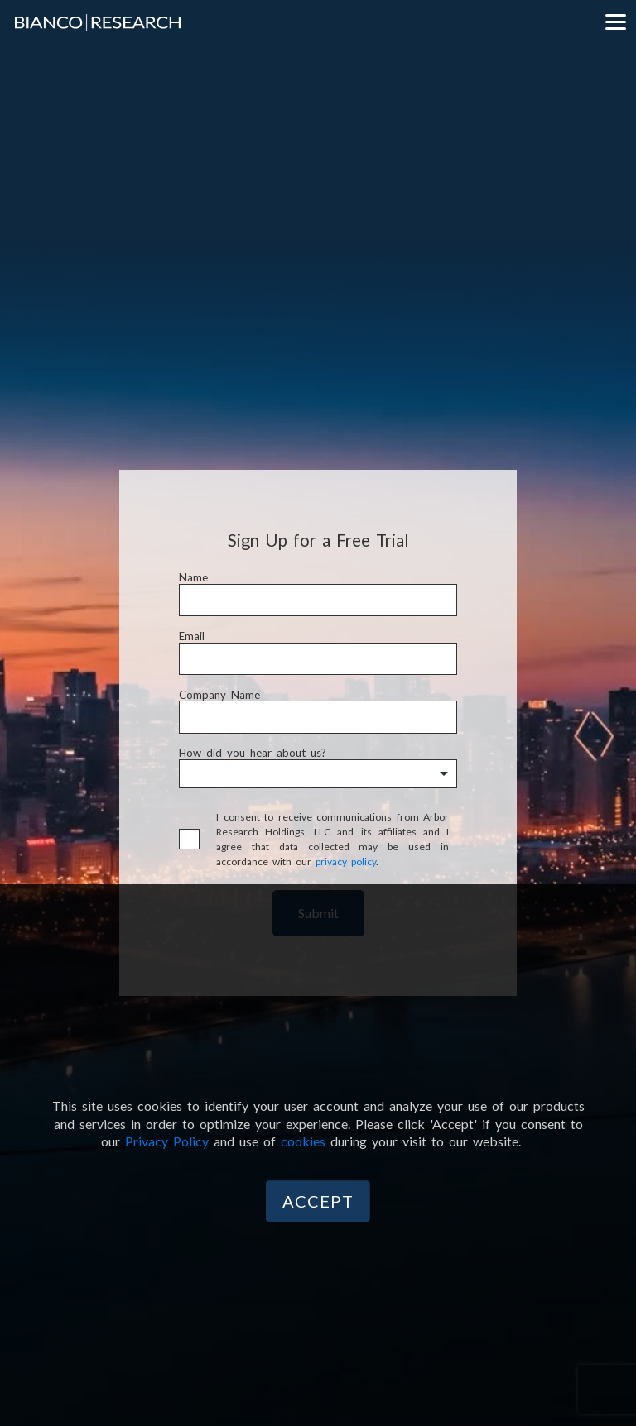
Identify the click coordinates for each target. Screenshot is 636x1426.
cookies (303, 1141)
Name (193, 577)
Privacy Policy (167, 1141)
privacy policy (346, 861)
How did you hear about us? (252, 753)
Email (192, 636)
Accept (318, 1201)
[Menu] (615, 20)
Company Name (219, 695)
